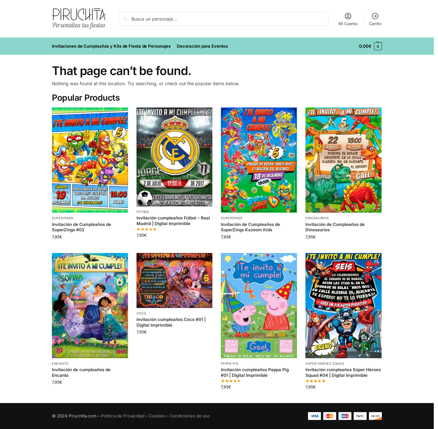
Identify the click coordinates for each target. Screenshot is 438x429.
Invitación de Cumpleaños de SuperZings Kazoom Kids (250, 227)
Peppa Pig (229, 364)
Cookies (157, 416)
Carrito (375, 19)
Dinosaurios (317, 218)
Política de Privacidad (122, 416)
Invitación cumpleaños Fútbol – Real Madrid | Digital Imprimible (173, 220)
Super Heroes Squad (324, 364)
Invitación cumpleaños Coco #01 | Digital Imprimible (171, 322)
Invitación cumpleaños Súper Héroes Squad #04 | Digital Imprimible (343, 372)
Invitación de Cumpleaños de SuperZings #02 (81, 227)
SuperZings (62, 218)
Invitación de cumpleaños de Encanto (81, 372)
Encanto (60, 364)
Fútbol (143, 212)
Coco (141, 313)
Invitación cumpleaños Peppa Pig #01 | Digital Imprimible (255, 372)
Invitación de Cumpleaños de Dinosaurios (335, 227)
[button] (370, 46)
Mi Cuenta (347, 19)
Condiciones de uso (190, 416)
